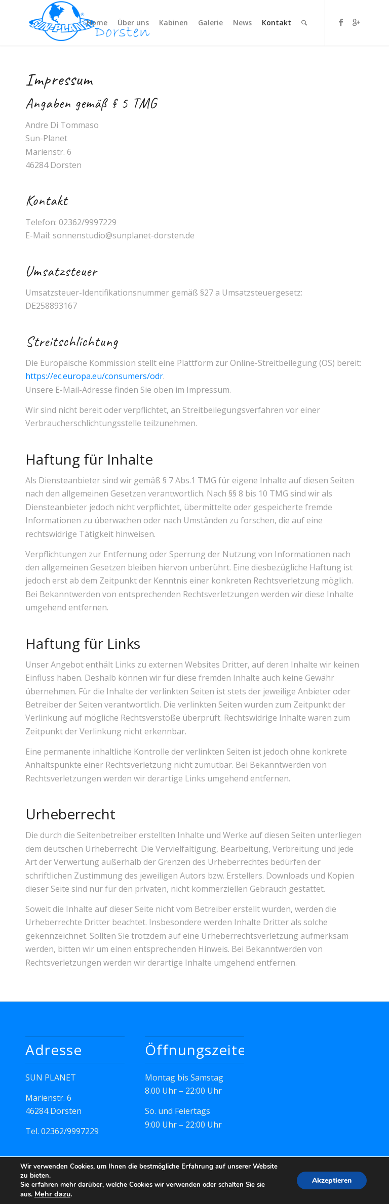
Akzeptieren (332, 1180)
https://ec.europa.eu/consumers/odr (94, 376)
